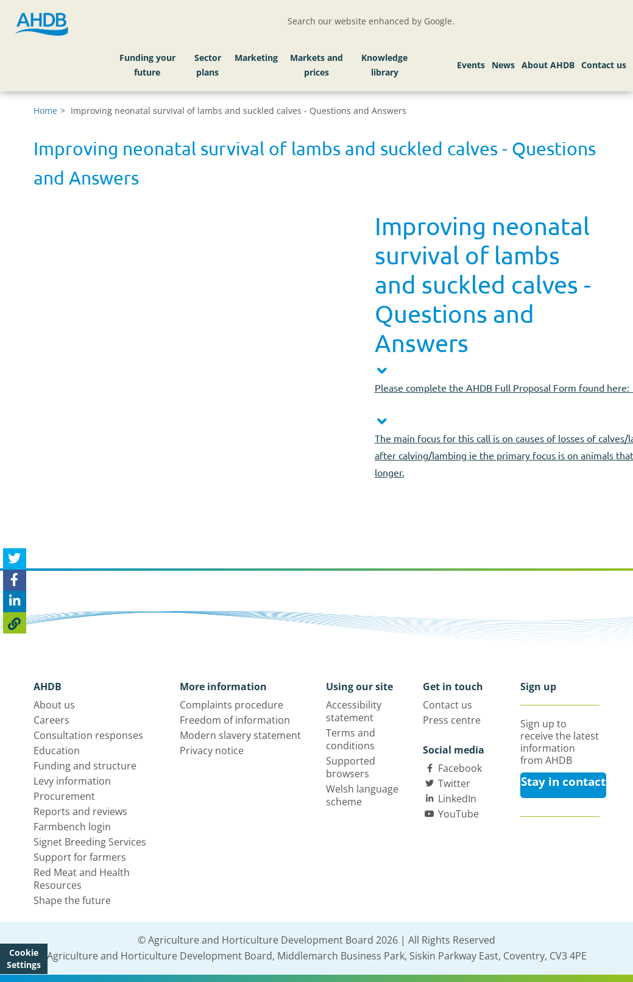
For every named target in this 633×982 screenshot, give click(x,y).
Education (57, 750)
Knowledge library (384, 65)
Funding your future (147, 65)
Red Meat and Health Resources (82, 879)
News (503, 65)
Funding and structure (85, 765)
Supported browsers (350, 767)
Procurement (64, 796)
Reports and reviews (80, 811)
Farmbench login (72, 826)
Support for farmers (80, 857)
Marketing (256, 57)
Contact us (603, 65)
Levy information (72, 781)
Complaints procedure (231, 705)
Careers (51, 720)
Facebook (460, 768)
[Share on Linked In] (14, 601)
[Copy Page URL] (14, 623)
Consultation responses (88, 735)
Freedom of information (235, 720)
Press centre (452, 720)
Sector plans (207, 65)
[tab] (487, 383)
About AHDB (548, 65)
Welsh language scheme (362, 795)
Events (471, 65)
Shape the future (72, 900)
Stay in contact (563, 781)
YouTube (458, 814)
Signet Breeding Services (90, 842)
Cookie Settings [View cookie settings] (24, 958)
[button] (487, 380)
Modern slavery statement (240, 735)
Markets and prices (316, 65)
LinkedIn (457, 798)
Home (45, 110)
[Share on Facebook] (14, 580)
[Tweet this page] (14, 559)
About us (54, 705)
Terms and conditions (350, 739)
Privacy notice (212, 750)
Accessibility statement (353, 711)
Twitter (454, 783)
